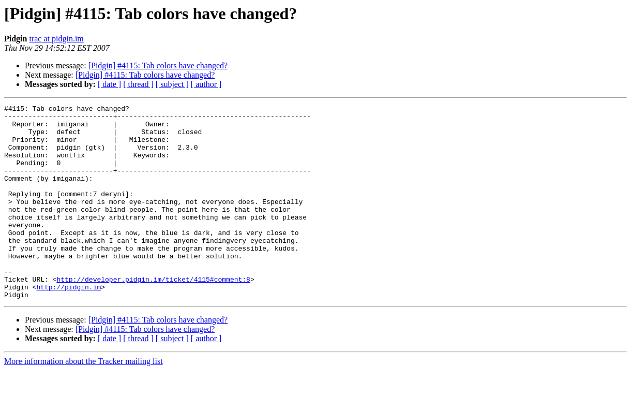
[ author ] (206, 84)
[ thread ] (138, 84)
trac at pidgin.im (56, 38)
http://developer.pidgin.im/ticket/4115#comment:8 (153, 314)
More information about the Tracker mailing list (83, 400)
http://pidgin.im (68, 324)
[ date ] (109, 84)
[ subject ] (172, 84)
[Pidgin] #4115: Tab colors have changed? (158, 65)
